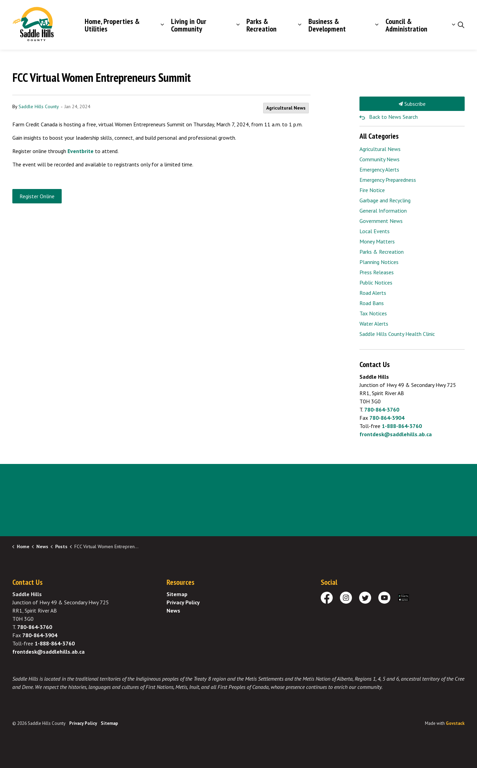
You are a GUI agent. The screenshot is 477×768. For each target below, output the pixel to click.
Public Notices (375, 282)
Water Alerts (373, 323)
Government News (381, 220)
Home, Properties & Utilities (112, 25)
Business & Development (327, 25)
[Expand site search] (461, 25)
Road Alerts (372, 292)
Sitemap (177, 594)
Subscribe (412, 104)
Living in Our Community (188, 25)
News (173, 610)
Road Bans (371, 303)
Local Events (374, 231)
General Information (383, 210)
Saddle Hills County (39, 106)
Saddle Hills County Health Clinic (397, 333)
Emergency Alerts (379, 169)
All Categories (379, 136)
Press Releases (376, 272)
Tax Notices (373, 313)
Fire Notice (372, 190)
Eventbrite (81, 151)
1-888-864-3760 (402, 426)
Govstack (455, 723)
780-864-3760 (381, 409)
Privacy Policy (183, 602)
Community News (379, 159)
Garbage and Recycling (385, 200)
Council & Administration (406, 25)
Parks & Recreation (261, 25)
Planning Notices (379, 262)
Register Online (37, 196)
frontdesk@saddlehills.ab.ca (395, 434)
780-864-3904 (386, 417)
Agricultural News (286, 108)
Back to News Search (393, 116)
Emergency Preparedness (387, 179)
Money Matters (377, 241)
